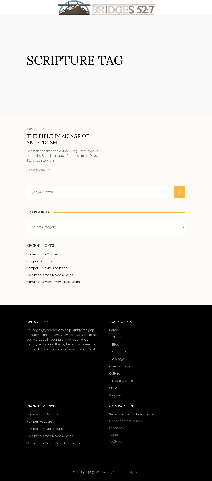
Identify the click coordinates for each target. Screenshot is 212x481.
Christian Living (120, 366)
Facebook (116, 428)
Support (115, 395)
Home (113, 330)
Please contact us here (126, 421)
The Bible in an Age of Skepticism (57, 139)
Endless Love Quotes (42, 254)
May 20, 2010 (36, 129)
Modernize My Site (126, 472)
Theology (116, 359)
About (117, 337)
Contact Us (120, 352)
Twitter (114, 435)
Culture (114, 373)
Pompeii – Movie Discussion (46, 268)
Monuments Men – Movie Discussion (53, 282)
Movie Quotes (122, 381)
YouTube (115, 441)
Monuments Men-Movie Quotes (49, 275)
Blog (115, 344)
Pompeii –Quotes (39, 261)
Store (113, 388)
